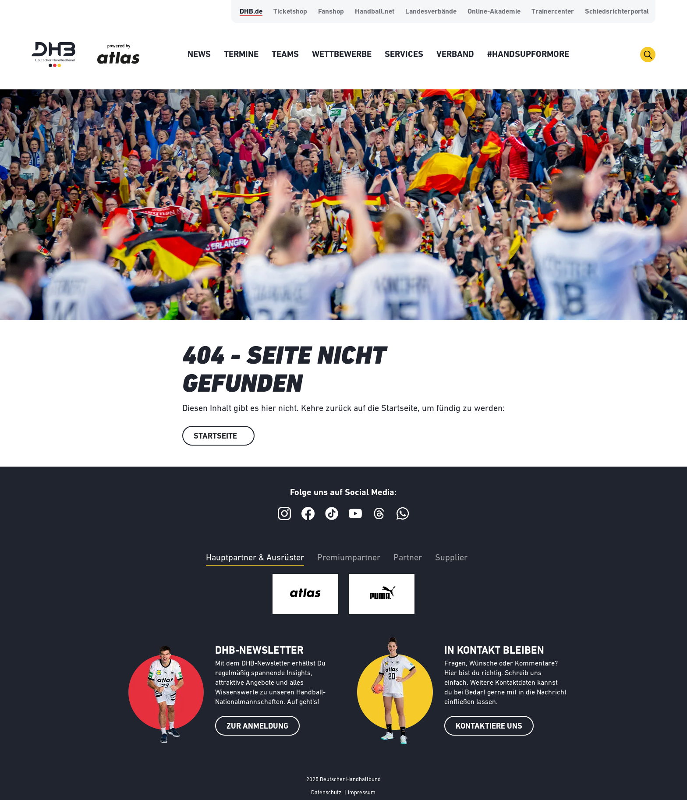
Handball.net (374, 11)
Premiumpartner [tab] (348, 558)
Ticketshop (290, 11)
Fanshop (331, 11)
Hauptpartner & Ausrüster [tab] (255, 558)
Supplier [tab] (451, 558)
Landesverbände (431, 11)
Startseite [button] (215, 436)
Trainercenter (552, 11)
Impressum (361, 793)
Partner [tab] (407, 558)
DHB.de (251, 11)
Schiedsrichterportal (617, 11)
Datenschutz (326, 793)
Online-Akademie (494, 11)
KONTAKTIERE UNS (489, 726)
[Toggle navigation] (647, 54)
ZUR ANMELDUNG (257, 726)
